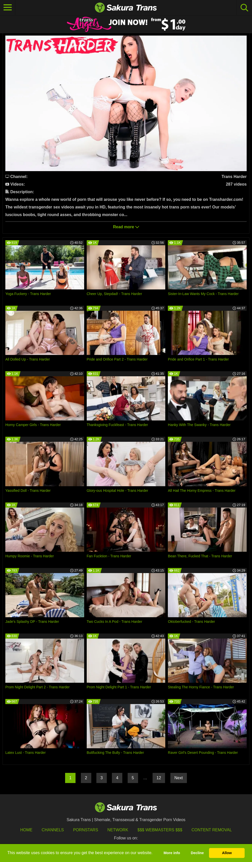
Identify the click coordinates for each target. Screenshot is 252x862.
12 (159, 778)
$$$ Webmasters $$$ (160, 830)
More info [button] (172, 853)
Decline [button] (197, 853)
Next (178, 778)
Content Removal (211, 830)
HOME (26, 830)
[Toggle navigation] (7, 7)
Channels (53, 830)
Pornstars (85, 830)
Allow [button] (227, 853)
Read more (126, 227)
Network (117, 830)
